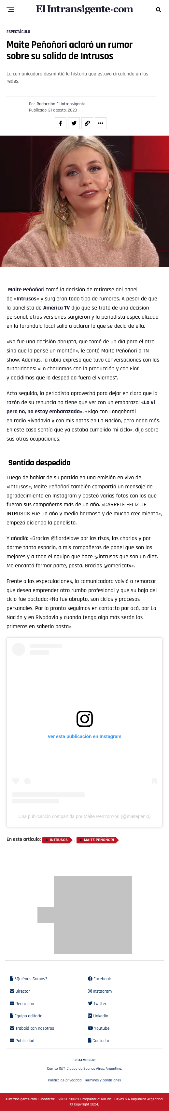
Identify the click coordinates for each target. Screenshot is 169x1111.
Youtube (99, 1028)
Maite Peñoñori (99, 840)
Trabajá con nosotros (32, 1028)
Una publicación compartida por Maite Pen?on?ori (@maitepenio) (84, 816)
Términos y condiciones (102, 1080)
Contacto (98, 1041)
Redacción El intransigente (61, 104)
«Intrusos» (26, 298)
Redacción (22, 1004)
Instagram (100, 991)
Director (20, 991)
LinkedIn (98, 1016)
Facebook (99, 979)
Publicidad (22, 1041)
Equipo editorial (26, 1016)
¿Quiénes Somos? (28, 979)
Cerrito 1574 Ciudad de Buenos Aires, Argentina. (84, 1063)
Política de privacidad (64, 1080)
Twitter (97, 1004)
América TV (56, 307)
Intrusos (59, 840)
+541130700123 (67, 1099)
